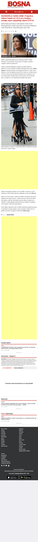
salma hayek (10, 214)
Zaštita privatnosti (5, 463)
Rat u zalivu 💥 (19, 12)
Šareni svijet (22, 449)
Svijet (2, 443)
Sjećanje (21, 428)
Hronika (3, 435)
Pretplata (3, 456)
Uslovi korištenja (5, 461)
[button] (35, 35)
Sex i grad (21, 439)
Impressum (4, 460)
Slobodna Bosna (19, 473)
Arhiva (3, 453)
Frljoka (21, 447)
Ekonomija (4, 436)
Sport (2, 438)
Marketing (3, 455)
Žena (20, 441)
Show (20, 438)
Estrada (21, 443)
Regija (2, 439)
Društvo (3, 444)
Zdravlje (21, 432)
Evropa (3, 441)
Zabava (21, 446)
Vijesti (2, 430)
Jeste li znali (22, 444)
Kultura (21, 430)
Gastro (20, 433)
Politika (3, 432)
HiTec (20, 435)
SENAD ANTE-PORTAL (24, 450)
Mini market (4, 446)
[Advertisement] (19, 170)
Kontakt (3, 458)
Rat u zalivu (4, 428)
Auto (20, 436)
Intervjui (3, 433)
